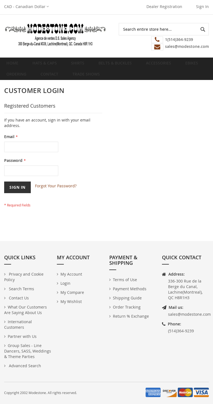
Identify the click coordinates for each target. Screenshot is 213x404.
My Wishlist (71, 301)
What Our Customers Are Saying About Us (25, 309)
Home (14, 65)
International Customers (18, 324)
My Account (71, 274)
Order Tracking (127, 307)
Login (65, 283)
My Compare (72, 292)
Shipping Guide (127, 298)
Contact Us (18, 298)
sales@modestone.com (189, 314)
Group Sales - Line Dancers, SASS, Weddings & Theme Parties (27, 351)
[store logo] (55, 34)
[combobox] (164, 29)
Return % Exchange (131, 316)
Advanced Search (24, 365)
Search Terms (21, 288)
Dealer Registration (164, 6)
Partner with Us (22, 336)
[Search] (202, 29)
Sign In (202, 6)
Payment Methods (129, 288)
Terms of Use (125, 279)
